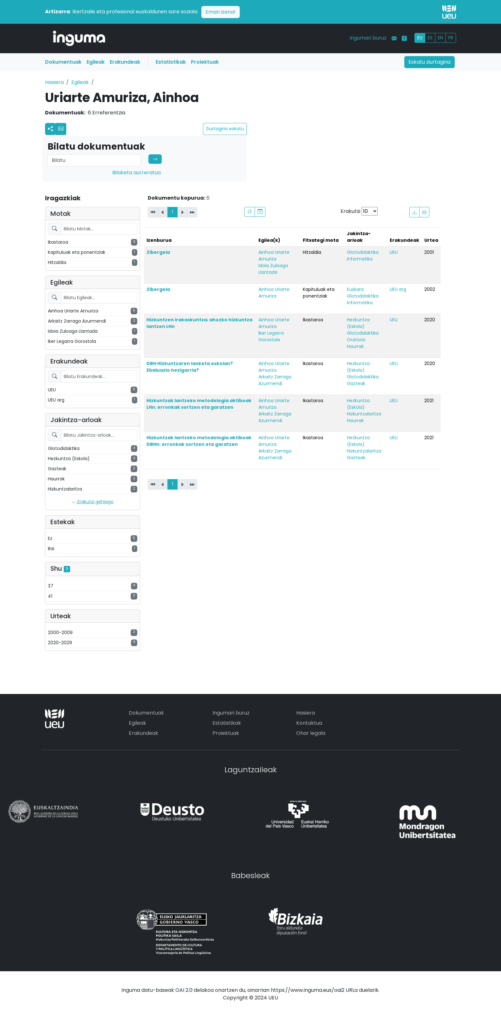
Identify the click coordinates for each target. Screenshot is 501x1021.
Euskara (355, 289)
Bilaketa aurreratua (136, 172)
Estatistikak (171, 62)
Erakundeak (125, 62)
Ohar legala (310, 733)
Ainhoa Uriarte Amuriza (274, 255)
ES (430, 38)
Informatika (360, 259)
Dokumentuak (63, 62)
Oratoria (356, 340)
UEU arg (398, 289)
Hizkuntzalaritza (364, 414)
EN (440, 38)
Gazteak (356, 383)
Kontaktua (309, 723)
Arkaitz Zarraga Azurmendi (274, 380)
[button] (60, 129)
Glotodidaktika (363, 252)
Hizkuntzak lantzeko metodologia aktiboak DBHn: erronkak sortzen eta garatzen (198, 440)
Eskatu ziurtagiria (429, 62)
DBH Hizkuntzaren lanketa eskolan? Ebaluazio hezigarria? (189, 366)
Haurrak (355, 346)
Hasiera (54, 82)
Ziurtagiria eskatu (225, 128)
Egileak (96, 62)
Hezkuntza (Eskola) (358, 323)
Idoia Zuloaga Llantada (273, 268)
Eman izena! (220, 12)
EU (419, 38)
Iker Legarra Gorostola (271, 336)
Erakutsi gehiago (93, 501)
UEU (394, 252)
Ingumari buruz (368, 38)
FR (450, 38)
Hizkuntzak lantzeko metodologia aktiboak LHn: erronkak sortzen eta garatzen (198, 403)
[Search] (94, 160)
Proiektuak (205, 62)
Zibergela (158, 252)
